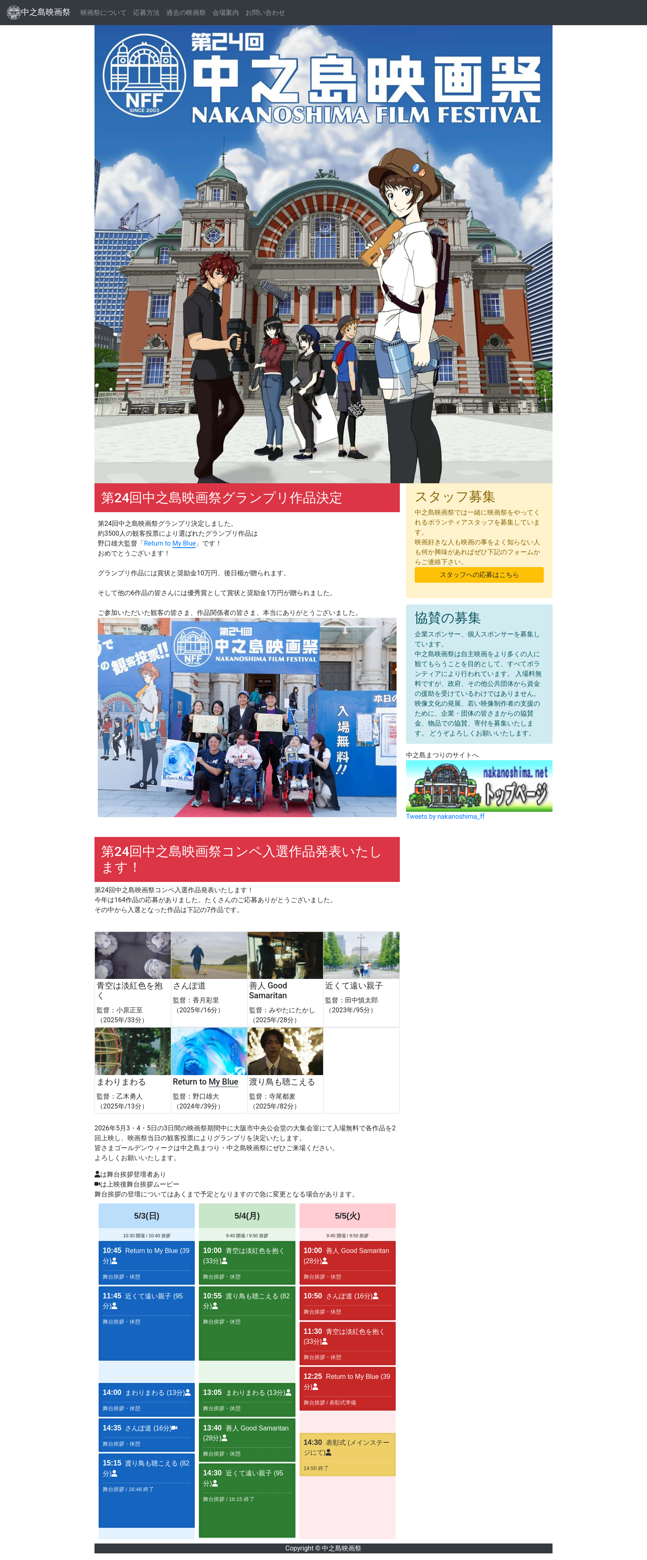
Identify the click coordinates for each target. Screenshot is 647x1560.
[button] (128, 254)
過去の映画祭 (186, 13)
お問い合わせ (265, 13)
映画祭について (103, 13)
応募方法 (146, 13)
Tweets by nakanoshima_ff (445, 816)
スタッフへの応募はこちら (479, 575)
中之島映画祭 (39, 12)
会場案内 (226, 13)
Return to (170, 543)
